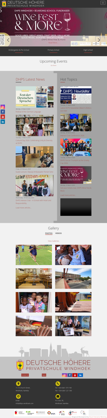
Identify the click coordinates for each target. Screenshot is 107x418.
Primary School (53, 50)
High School (88, 50)
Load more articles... (23, 208)
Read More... (53, 42)
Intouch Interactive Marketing (97, 417)
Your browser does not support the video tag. (75, 207)
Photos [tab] (48, 233)
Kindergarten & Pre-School (19, 50)
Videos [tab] (58, 233)
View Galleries (53, 241)
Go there (53, 65)
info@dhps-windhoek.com (24, 404)
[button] (8, 39)
